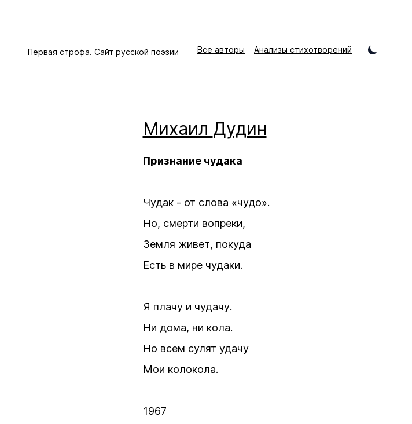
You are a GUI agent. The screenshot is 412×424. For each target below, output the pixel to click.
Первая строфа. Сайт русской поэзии (103, 52)
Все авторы (221, 49)
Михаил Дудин (205, 128)
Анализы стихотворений (303, 49)
